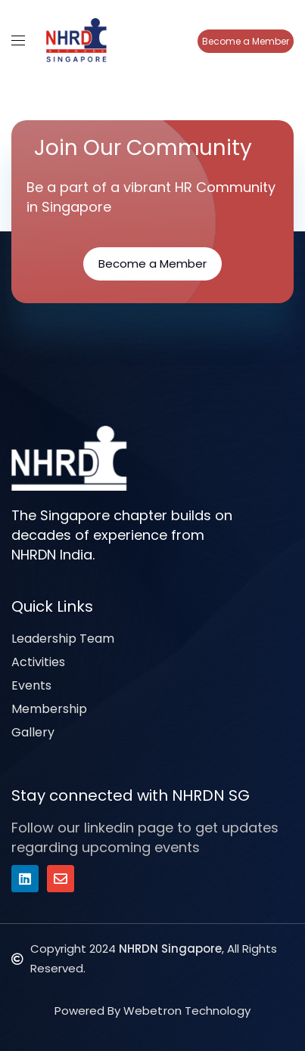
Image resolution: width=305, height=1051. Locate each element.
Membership (49, 709)
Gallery (32, 732)
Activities (38, 662)
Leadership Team (62, 638)
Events (31, 685)
